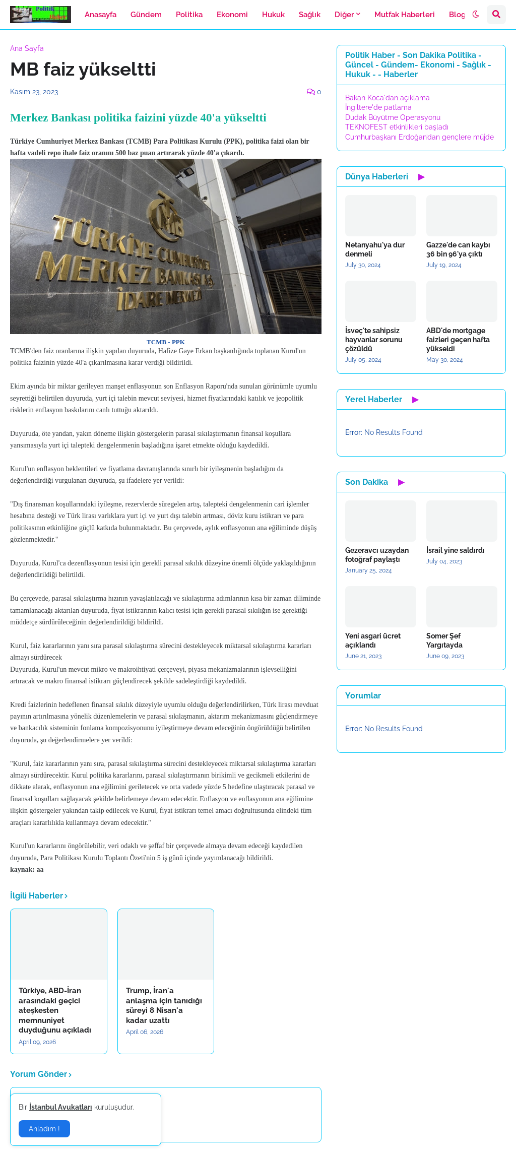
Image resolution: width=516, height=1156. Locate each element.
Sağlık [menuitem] (309, 14)
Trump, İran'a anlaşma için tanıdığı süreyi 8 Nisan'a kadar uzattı (164, 1005)
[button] (476, 14)
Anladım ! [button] (44, 1129)
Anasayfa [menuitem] (100, 14)
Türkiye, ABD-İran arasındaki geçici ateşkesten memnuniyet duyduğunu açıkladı (55, 1010)
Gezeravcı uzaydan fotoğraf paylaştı (377, 554)
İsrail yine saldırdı (455, 550)
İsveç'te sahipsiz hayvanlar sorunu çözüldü (374, 340)
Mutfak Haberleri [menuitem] (404, 14)
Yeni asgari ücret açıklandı (373, 640)
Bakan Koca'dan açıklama (387, 98)
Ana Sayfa (27, 48)
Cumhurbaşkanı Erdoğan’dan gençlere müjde (419, 137)
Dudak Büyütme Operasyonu (392, 117)
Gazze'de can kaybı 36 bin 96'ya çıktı (458, 249)
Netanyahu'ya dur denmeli (375, 249)
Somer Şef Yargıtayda (444, 640)
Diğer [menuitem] (344, 14)
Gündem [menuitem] (146, 14)
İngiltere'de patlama (378, 107)
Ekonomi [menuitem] (232, 14)
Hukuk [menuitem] (273, 14)
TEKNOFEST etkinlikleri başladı (396, 127)
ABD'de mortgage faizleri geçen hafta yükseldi (458, 340)
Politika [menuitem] (189, 14)
